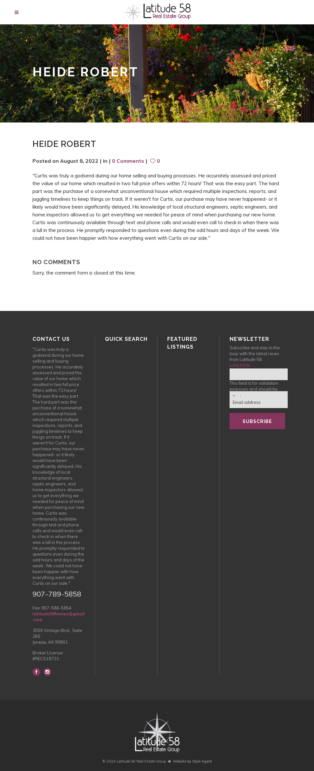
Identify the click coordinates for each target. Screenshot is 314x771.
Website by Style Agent (192, 761)
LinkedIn (240, 365)
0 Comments (128, 161)
